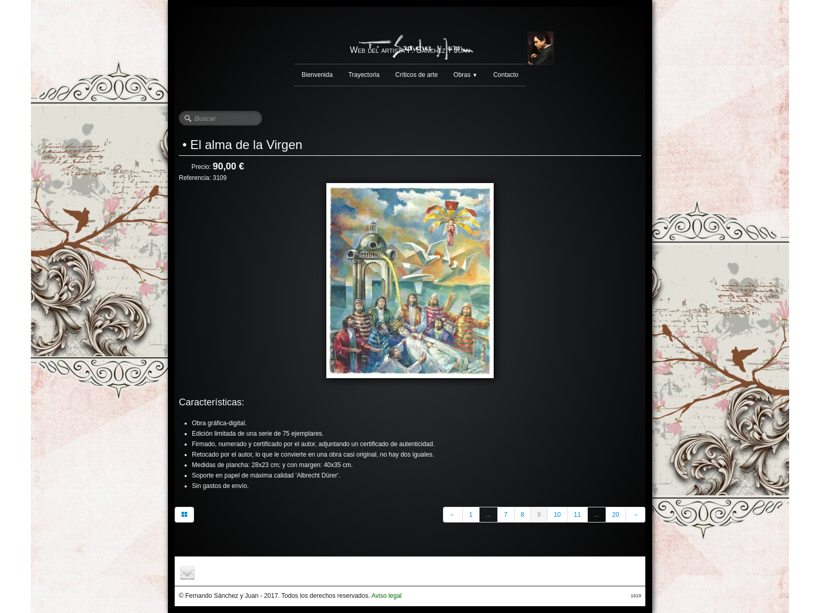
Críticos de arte (416, 74)
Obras (465, 74)
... (488, 514)
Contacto (505, 74)
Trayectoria (364, 74)
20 (615, 514)
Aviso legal (386, 595)
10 (557, 514)
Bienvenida (317, 74)
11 (577, 514)
